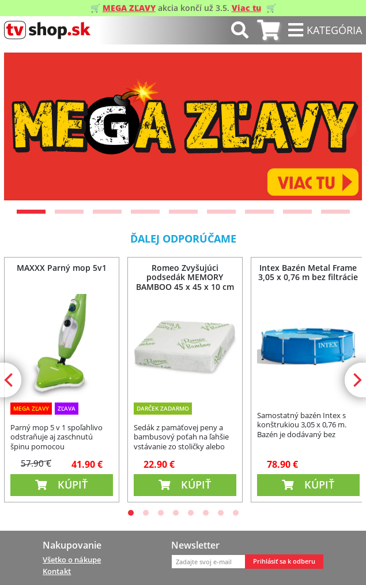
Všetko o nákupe (72, 559)
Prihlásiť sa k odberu (284, 561)
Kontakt (57, 571)
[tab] (268, 30)
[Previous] (22, 126)
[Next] (343, 126)
